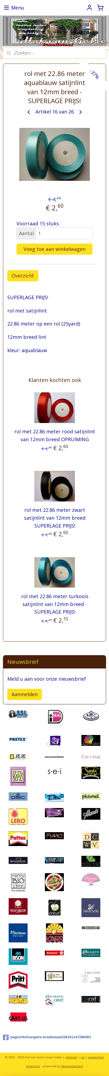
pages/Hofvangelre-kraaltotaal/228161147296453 (47, 1037)
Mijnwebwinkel (72, 1066)
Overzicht (23, 275)
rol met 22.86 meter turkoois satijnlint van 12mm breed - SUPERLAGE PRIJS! (54, 604)
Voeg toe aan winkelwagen (54, 249)
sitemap (71, 1057)
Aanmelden (25, 694)
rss (83, 1057)
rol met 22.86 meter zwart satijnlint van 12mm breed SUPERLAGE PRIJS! (54, 518)
